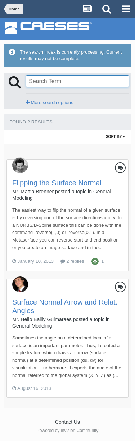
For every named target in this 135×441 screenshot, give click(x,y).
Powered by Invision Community (67, 430)
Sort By (115, 137)
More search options (49, 102)
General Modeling (32, 326)
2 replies (72, 261)
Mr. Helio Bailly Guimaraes (42, 319)
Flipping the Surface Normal (57, 183)
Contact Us (67, 422)
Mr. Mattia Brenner (33, 191)
